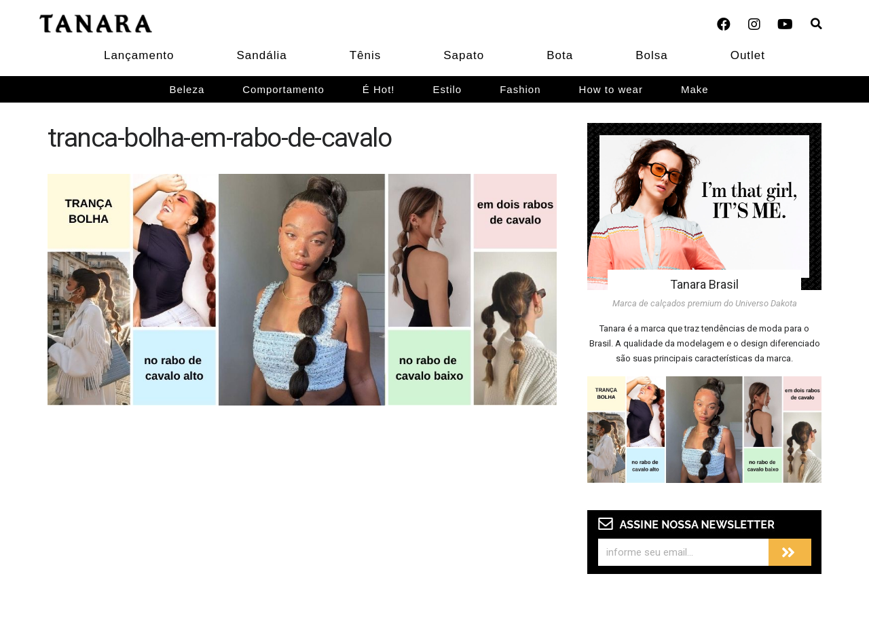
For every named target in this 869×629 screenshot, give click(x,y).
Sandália (262, 55)
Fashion (520, 89)
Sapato (463, 55)
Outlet (748, 55)
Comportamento (283, 89)
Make (695, 89)
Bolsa (651, 55)
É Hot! (379, 89)
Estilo (447, 89)
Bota (560, 55)
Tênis (366, 55)
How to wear (611, 89)
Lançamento (139, 55)
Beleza (186, 89)
